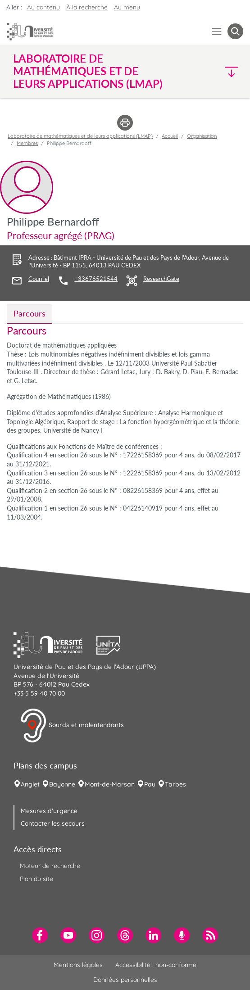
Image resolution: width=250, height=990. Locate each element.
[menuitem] (40, 935)
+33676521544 (96, 279)
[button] (216, 71)
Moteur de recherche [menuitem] (50, 866)
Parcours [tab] (29, 313)
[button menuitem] (235, 31)
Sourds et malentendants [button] (72, 726)
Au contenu (43, 7)
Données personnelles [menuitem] (125, 980)
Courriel (38, 279)
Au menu (127, 7)
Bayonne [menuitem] (62, 784)
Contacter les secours (53, 823)
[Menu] (216, 31)
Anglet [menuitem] (30, 784)
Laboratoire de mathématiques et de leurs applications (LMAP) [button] (88, 71)
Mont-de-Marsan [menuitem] (110, 784)
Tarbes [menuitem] (175, 784)
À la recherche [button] (87, 7)
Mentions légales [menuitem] (78, 965)
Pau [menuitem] (149, 784)
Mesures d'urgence (49, 811)
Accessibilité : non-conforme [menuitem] (155, 965)
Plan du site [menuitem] (36, 879)
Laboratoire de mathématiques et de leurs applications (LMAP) (80, 136)
